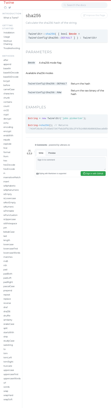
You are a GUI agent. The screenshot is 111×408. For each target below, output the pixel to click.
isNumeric (8, 206)
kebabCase (9, 232)
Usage (6, 37)
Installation (8, 32)
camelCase (9, 89)
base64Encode (10, 77)
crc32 (6, 110)
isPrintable (8, 211)
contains (7, 102)
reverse (7, 303)
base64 (7, 68)
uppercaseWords (11, 378)
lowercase (8, 244)
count (6, 106)
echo (6, 123)
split (5, 328)
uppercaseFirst (10, 374)
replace (7, 299)
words (6, 387)
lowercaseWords (11, 253)
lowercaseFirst (10, 248)
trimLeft (7, 357)
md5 (5, 261)
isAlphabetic (9, 185)
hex (5, 160)
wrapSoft (7, 399)
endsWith (8, 135)
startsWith (8, 332)
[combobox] (84, 5)
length (6, 240)
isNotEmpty (9, 202)
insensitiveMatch (11, 177)
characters (8, 93)
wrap (5, 391)
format (6, 152)
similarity (7, 320)
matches (7, 257)
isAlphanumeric (11, 190)
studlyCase (8, 341)
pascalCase (9, 286)
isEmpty (7, 194)
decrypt (7, 118)
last (5, 236)
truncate (7, 366)
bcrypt (6, 81)
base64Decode (11, 72)
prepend (7, 290)
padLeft (7, 278)
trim (5, 353)
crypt (6, 114)
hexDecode (9, 165)
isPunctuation (10, 215)
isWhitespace (10, 223)
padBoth (7, 273)
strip (5, 336)
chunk (6, 98)
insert (6, 181)
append (7, 64)
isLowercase (9, 198)
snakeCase (8, 324)
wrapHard (8, 395)
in (4, 173)
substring (8, 345)
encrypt (7, 131)
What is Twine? (11, 17)
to (4, 349)
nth (5, 265)
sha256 (6, 311)
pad (5, 269)
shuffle (6, 315)
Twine (8, 2)
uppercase (8, 370)
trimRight (8, 361)
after (5, 60)
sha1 (5, 307)
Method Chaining (7, 42)
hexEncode (9, 169)
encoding (8, 127)
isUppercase (9, 219)
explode (7, 144)
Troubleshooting (11, 48)
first (5, 148)
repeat (6, 294)
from (5, 156)
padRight (8, 282)
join (5, 227)
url (4, 382)
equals (6, 139)
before (6, 85)
